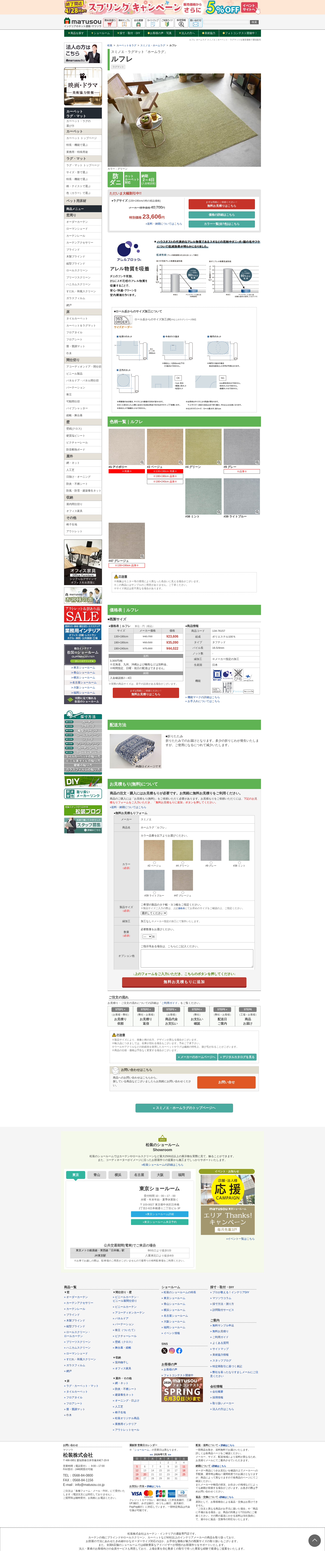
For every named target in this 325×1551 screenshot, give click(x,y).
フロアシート (74, 339)
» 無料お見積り (219, 1298)
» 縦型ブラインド (74, 1293)
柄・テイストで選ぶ (78, 186)
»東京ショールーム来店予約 (160, 1188)
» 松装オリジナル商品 (126, 1385)
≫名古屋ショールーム (83, 682)
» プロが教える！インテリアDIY (229, 1259)
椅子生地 (71, 524)
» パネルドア (121, 1285)
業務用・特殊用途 (77, 151)
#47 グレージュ (182, 849)
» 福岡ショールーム (173, 1294)
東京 (75, 1141)
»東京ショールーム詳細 (160, 1180)
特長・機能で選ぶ (77, 144)
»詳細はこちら (218, 1432)
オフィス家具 (74, 511)
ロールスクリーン (77, 270)
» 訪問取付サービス (222, 1276)
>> (169, 1421)
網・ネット (73, 462)
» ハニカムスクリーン (77, 1314)
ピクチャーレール (77, 442)
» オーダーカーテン (76, 1263)
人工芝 (70, 469)
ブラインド (73, 249)
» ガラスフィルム (74, 1331)
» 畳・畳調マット (74, 1376)
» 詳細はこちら (152, 1453)
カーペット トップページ (81, 138)
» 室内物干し (121, 1329)
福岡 (181, 1141)
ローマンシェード (77, 228)
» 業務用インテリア (125, 1390)
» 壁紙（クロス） (123, 1308)
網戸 (69, 305)
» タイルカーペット (76, 1358)
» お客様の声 (169, 1336)
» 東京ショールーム (173, 1264)
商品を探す (76, 33)
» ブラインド (72, 1281)
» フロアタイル (73, 1364)
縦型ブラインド (75, 263)
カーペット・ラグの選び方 (78, 123)
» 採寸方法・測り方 (222, 1270)
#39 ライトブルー (154, 849)
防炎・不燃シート (77, 483)
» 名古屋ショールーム (174, 1282)
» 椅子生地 (119, 1379)
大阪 (160, 1141)
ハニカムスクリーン (78, 284)
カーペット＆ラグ (126, 45)
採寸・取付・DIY (128, 33)
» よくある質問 (219, 1309)
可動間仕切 (73, 401)
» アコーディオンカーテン (129, 1279)
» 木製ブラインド (74, 1287)
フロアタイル (74, 332)
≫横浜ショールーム (83, 677)
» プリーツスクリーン (77, 1308)
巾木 (69, 353)
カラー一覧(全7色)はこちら (221, 223)
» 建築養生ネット (123, 1361)
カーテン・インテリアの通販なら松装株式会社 (162, 1538)
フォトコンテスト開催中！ (239, 33)
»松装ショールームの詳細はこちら (162, 1131)
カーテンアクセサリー (79, 242)
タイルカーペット (77, 318)
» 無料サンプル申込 (222, 1292)
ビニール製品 (74, 373)
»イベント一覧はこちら (240, 1205)
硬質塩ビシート (75, 435)
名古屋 (139, 1141)
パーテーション (75, 387)
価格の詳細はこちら (222, 214)
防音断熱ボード (75, 449)
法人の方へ (187, 33)
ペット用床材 (76, 201)
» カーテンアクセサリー (78, 1269)
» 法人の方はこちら (222, 1375)
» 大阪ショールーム (173, 1288)
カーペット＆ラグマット (81, 325)
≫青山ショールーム (83, 672)
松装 (109, 45)
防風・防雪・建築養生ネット (83, 490)
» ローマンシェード (76, 1320)
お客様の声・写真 (159, 33)
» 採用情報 (216, 1364)
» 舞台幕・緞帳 (122, 1314)
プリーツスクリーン (78, 277)
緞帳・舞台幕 (74, 415)
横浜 (118, 1141)
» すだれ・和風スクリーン (80, 1326)
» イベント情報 (170, 1299)
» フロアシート (73, 1370)
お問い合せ (226, 1048)
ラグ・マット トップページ (82, 165)
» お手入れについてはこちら (202, 667)
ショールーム (100, 33)
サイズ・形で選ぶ (77, 172)
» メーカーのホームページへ (196, 1023)
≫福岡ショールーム (83, 692)
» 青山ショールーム (173, 1270)
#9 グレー (211, 819)
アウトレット (74, 531)
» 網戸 (68, 1337)
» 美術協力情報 (219, 1321)
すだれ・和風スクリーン (81, 291)
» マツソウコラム (220, 1264)
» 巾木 (68, 1381)
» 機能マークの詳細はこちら (202, 663)
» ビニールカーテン (125, 1273)
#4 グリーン (182, 819)
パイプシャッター (77, 408)
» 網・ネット (121, 1349)
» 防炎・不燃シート (125, 1355)
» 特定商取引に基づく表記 (226, 1333)
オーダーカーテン (77, 221)
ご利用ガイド (169, 969)
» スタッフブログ (220, 1327)
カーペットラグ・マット (76, 114)
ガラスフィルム (75, 298)
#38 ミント (239, 819)
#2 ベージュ (154, 819)
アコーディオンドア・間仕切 (83, 366)
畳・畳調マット (75, 346)
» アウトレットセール (126, 1396)
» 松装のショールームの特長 (178, 1259)
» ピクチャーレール (125, 1302)
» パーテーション (123, 1291)
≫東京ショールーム (83, 667)
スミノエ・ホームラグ (152, 45)
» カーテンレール (74, 1275)
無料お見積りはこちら (222, 204)
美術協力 (208, 33)
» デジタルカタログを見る (237, 1023)
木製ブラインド (75, 256)
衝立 (69, 394)
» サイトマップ (219, 1315)
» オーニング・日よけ (126, 1367)
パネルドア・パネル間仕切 (82, 380)
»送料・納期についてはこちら (164, 223)
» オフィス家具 (122, 1335)
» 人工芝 (118, 1373)
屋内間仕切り (74, 504)
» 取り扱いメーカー (222, 1370)
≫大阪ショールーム (83, 687)
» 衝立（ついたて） (125, 1296)
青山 (96, 1141)
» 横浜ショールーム (173, 1276)
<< (151, 1421)
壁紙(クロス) (74, 428)
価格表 (182, 874)
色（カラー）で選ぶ (78, 193)
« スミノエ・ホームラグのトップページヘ (184, 1074)
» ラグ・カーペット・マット (81, 1352)
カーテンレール (75, 235)
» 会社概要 (216, 1358)
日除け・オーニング (78, 476)
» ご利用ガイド (219, 1303)
